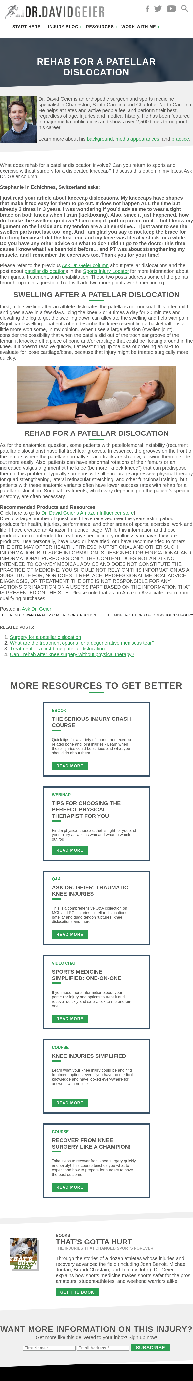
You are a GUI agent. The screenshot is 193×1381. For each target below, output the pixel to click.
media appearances (137, 139)
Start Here (26, 27)
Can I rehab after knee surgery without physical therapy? (72, 654)
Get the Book (77, 1292)
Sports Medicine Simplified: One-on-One (86, 975)
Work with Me (138, 27)
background (100, 139)
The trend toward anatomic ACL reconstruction (48, 615)
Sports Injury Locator (106, 271)
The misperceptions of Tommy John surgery (149, 615)
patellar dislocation (45, 271)
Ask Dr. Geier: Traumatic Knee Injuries (90, 890)
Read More (69, 766)
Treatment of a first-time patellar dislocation (57, 648)
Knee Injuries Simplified (89, 1056)
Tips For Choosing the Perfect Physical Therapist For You (86, 809)
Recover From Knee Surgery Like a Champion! (91, 1143)
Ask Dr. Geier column (85, 265)
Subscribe (150, 1347)
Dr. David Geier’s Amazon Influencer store (87, 513)
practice (180, 139)
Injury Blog (63, 27)
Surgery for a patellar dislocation (45, 637)
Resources (100, 27)
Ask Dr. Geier (36, 609)
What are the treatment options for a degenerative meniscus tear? (82, 643)
